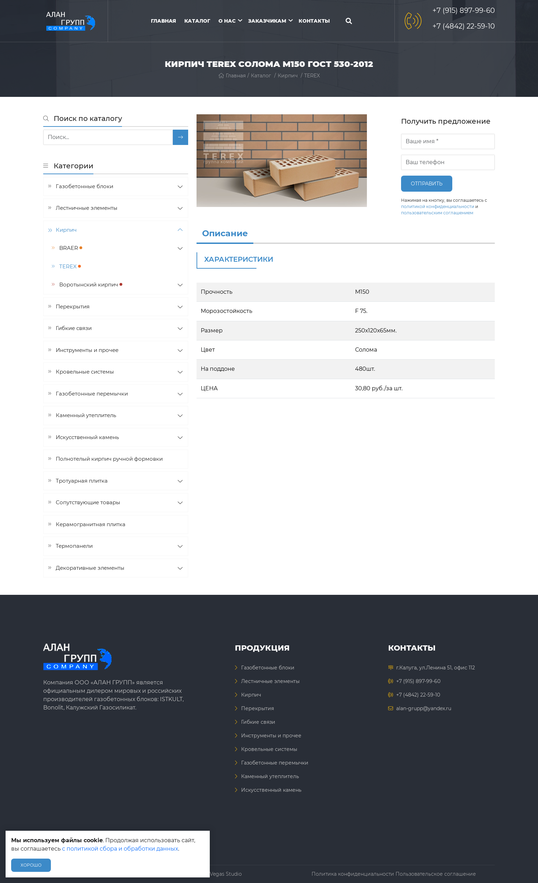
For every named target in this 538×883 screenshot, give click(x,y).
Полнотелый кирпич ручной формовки (109, 458)
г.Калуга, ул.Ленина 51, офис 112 (435, 668)
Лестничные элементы (86, 208)
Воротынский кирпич (90, 284)
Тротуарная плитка (82, 480)
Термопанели (74, 546)
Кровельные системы (85, 371)
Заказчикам (267, 21)
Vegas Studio (226, 874)
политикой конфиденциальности (437, 206)
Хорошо (31, 865)
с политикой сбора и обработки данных (120, 848)
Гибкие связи (74, 328)
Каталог (197, 21)
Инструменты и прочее (87, 350)
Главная (163, 21)
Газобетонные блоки (84, 186)
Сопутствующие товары (88, 502)
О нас (227, 21)
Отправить (427, 184)
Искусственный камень (87, 437)
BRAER (70, 248)
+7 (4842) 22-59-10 (463, 26)
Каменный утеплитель (86, 415)
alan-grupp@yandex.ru (423, 708)
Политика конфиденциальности (353, 874)
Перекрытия (73, 306)
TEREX (312, 75)
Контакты (314, 21)
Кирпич (288, 75)
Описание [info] (225, 233)
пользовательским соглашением (437, 212)
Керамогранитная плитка (90, 524)
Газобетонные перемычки (92, 393)
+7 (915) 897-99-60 (463, 10)
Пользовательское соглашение (435, 874)
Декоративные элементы (90, 568)
